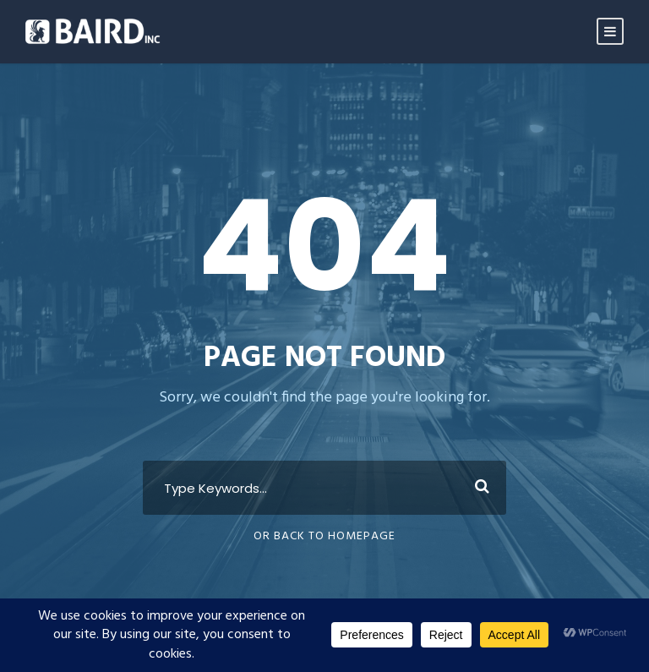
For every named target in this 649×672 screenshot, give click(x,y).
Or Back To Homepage (324, 536)
